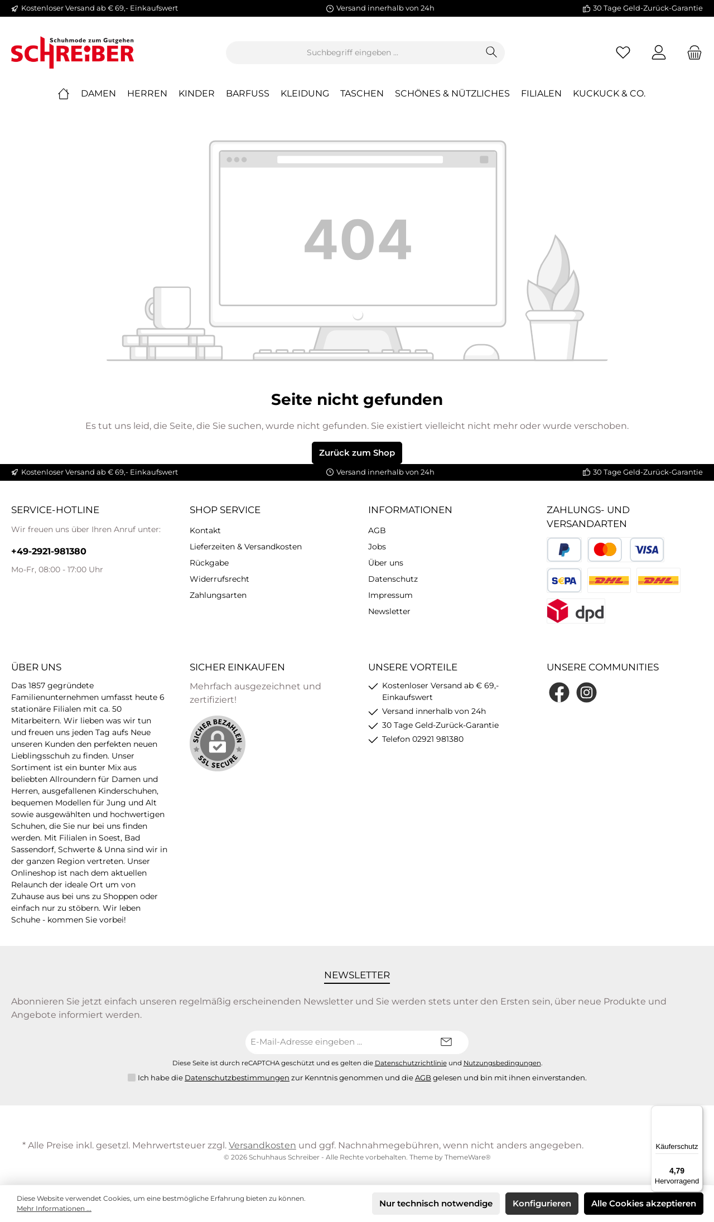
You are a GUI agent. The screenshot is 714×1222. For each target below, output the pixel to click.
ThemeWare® (468, 1157)
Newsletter (389, 611)
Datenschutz (393, 579)
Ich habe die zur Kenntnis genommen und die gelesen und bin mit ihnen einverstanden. (362, 1078)
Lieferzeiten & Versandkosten (246, 547)
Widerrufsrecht (219, 579)
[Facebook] (559, 692)
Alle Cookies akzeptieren (643, 1203)
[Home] (69, 94)
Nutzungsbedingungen (502, 1063)
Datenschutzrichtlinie (411, 1063)
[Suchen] (492, 52)
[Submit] (446, 1043)
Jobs (377, 547)
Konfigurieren (542, 1203)
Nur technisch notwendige (436, 1203)
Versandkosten (262, 1145)
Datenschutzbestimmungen (237, 1077)
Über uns (385, 563)
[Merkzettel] (623, 52)
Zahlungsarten (218, 595)
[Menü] (696, 1112)
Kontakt (205, 530)
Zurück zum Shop (357, 452)
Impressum (390, 595)
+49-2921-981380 (48, 551)
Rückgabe (209, 563)
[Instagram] (586, 692)
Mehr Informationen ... (54, 1208)
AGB (377, 530)
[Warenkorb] (691, 52)
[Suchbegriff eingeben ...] (352, 52)
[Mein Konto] (659, 52)
